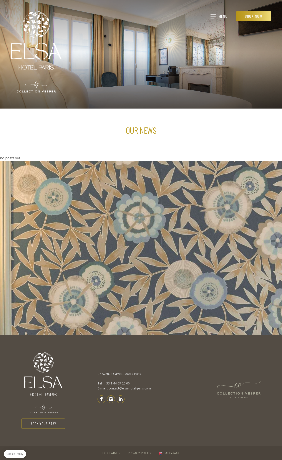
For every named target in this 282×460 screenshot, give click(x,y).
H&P (238, 390)
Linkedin (120, 399)
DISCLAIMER (111, 453)
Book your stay (43, 423)
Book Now (253, 16)
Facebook (101, 399)
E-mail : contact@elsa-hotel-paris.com (124, 386)
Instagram (111, 399)
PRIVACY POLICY (139, 453)
